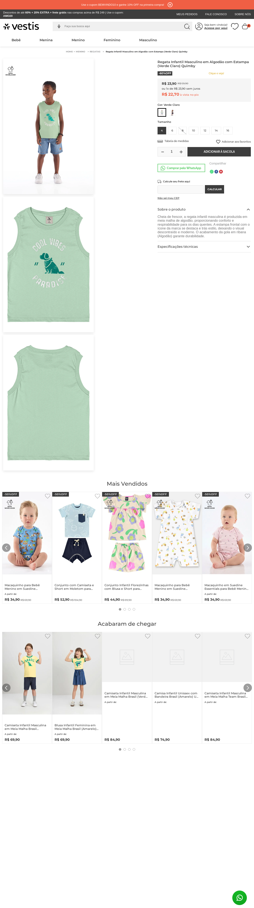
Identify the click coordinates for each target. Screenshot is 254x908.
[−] (162, 151)
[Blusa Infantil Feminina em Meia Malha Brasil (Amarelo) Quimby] (77, 687)
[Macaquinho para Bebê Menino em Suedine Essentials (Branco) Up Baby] (177, 547)
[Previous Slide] (6, 547)
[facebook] (216, 172)
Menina (46, 40)
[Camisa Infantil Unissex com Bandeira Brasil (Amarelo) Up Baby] (177, 687)
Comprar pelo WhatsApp (184, 168)
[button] (59, 26)
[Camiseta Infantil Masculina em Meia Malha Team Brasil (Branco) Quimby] (227, 687)
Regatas (95, 51)
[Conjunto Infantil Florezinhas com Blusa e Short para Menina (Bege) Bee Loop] (127, 547)
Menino (78, 40)
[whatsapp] (212, 172)
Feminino (112, 40)
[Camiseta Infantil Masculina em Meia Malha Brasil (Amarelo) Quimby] (27, 687)
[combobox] (125, 26)
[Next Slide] (247, 547)
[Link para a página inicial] (69, 51)
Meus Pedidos (187, 14)
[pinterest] (221, 172)
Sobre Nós (243, 14)
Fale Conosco (216, 14)
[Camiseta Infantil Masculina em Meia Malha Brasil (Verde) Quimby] (127, 687)
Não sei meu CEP (168, 198)
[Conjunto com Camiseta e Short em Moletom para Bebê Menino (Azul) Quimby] (77, 547)
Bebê (16, 40)
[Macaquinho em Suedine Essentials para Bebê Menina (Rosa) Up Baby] (227, 547)
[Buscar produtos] (187, 26)
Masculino (148, 40)
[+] (181, 151)
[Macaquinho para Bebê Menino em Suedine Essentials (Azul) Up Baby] (27, 547)
